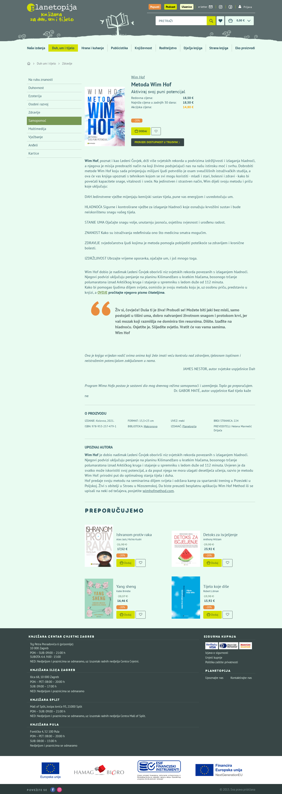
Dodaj (141, 131)
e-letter (205, 7)
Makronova (150, 426)
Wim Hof (138, 77)
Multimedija (37, 129)
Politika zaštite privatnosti (221, 661)
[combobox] (181, 20)
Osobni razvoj (38, 104)
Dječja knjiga (193, 48)
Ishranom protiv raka (133, 533)
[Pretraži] (211, 20)
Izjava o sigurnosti (216, 651)
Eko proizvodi (245, 48)
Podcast (170, 7)
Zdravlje (67, 63)
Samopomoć (37, 120)
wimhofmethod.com (158, 490)
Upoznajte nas (214, 676)
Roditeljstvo (168, 48)
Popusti (154, 7)
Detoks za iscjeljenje (220, 533)
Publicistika (119, 48)
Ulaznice (187, 7)
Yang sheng (126, 585)
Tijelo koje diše (216, 585)
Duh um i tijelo (46, 63)
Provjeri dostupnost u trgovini (158, 142)
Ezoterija (34, 96)
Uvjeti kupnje (213, 656)
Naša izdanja (36, 48)
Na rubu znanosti (40, 79)
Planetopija (189, 426)
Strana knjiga (218, 48)
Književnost (143, 48)
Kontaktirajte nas (241, 676)
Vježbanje (35, 137)
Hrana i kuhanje (93, 48)
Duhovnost (36, 88)
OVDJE (102, 292)
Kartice (33, 153)
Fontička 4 (36, 730)
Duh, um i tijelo (63, 48)
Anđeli (33, 145)
